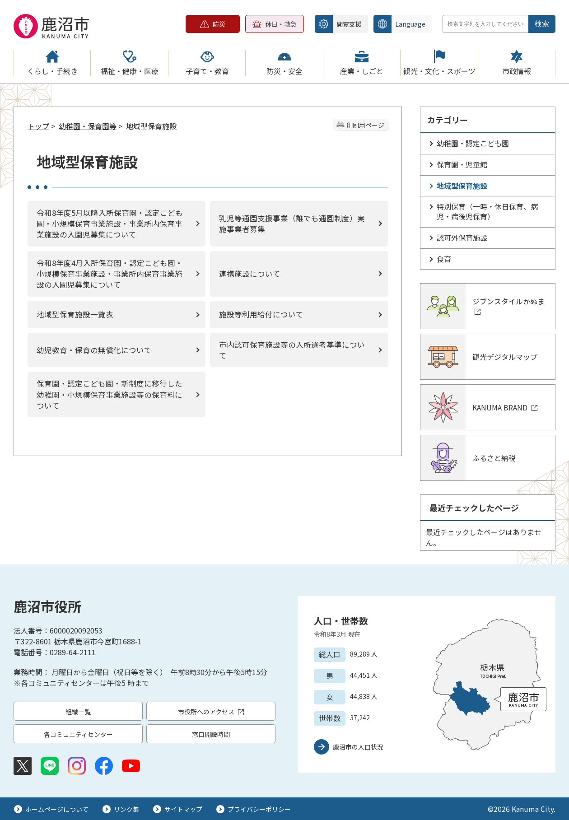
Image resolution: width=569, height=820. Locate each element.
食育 (444, 258)
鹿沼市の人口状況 (358, 746)
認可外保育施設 (462, 237)
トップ (38, 126)
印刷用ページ (365, 125)
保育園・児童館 (462, 164)
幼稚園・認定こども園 (473, 143)
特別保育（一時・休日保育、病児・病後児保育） (487, 211)
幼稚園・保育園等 (88, 126)
